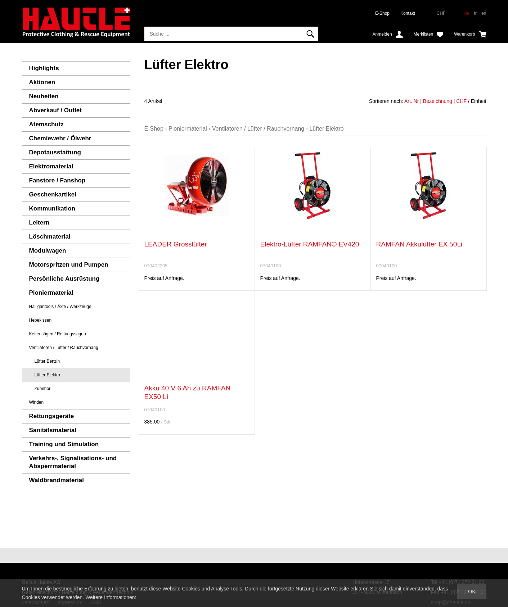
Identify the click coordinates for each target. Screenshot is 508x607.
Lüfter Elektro (47, 374)
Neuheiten (44, 96)
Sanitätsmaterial (52, 430)
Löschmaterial (50, 236)
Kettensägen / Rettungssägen (57, 333)
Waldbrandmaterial (56, 480)
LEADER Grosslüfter (175, 244)
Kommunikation (52, 208)
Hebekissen (40, 320)
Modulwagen (47, 250)
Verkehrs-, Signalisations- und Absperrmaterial (73, 462)
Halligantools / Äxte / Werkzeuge (60, 306)
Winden (36, 402)
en (483, 13)
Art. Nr (411, 101)
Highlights (44, 68)
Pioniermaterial (51, 292)
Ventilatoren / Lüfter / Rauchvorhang (63, 347)
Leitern (39, 222)
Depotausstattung (55, 152)
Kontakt (407, 13)
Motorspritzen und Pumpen (68, 264)
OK (471, 591)
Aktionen (42, 82)
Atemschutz (46, 124)
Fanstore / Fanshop (57, 180)
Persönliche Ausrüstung (64, 278)
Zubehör (43, 388)
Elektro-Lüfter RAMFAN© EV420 (309, 244)
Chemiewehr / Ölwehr (60, 138)
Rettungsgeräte (51, 416)
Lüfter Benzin (47, 361)
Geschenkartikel (52, 194)
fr (475, 13)
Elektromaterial (51, 166)
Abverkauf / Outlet (55, 110)
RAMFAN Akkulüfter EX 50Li (419, 244)
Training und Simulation (64, 444)
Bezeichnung (437, 101)
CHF (461, 101)
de (466, 13)
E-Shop (382, 13)
